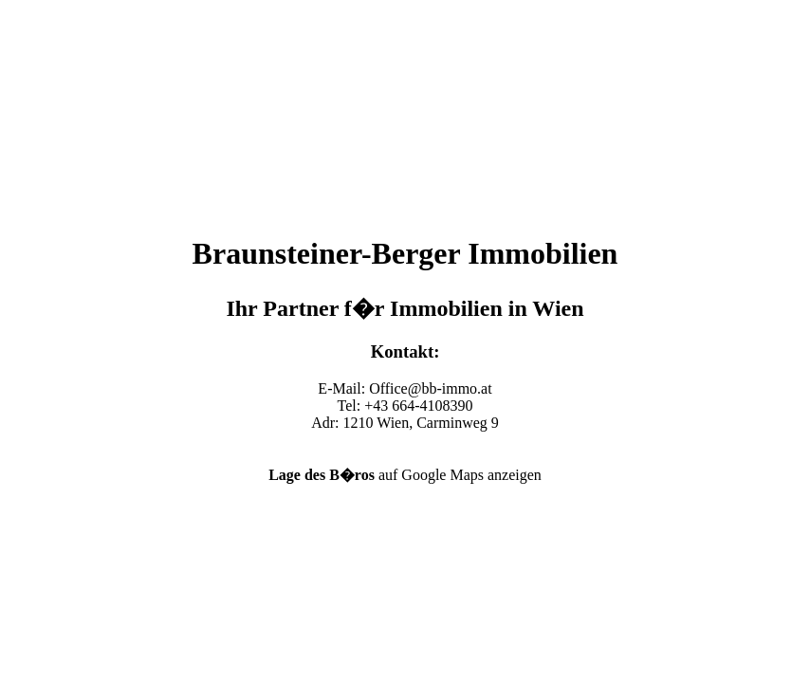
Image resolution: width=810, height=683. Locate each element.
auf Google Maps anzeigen (405, 475)
